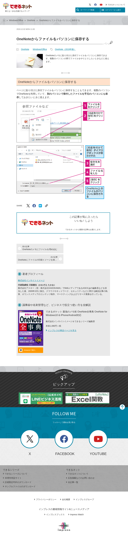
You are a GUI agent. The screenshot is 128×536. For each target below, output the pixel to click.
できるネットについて (115, 5)
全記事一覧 (72, 471)
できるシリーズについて (15, 463)
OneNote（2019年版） (65, 49)
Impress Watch (76, 504)
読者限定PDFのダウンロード (17, 471)
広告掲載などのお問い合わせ (80, 467)
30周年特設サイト (12, 467)
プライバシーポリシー (45, 489)
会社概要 (65, 489)
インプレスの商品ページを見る (61, 320)
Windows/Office (16, 20)
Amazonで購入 (30, 340)
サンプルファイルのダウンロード (19, 476)
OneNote (31, 20)
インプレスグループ (84, 489)
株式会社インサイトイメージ (31, 270)
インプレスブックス (54, 504)
